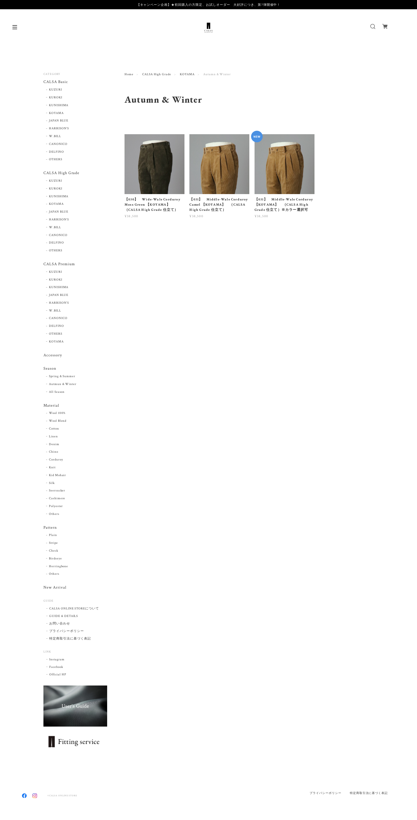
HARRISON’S (59, 128)
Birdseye (55, 559)
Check (53, 551)
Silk (52, 483)
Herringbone (58, 566)
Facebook (56, 667)
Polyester (56, 506)
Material (51, 405)
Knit (52, 467)
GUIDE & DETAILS (63, 616)
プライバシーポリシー (66, 631)
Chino (53, 452)
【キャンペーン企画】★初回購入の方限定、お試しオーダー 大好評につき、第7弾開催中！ (209, 4)
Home (129, 74)
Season (49, 368)
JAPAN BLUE (59, 121)
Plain (53, 535)
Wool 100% (57, 413)
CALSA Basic (55, 82)
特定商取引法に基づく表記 (70, 639)
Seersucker (57, 491)
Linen (53, 436)
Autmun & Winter (62, 384)
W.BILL (55, 136)
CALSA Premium (59, 264)
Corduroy (56, 460)
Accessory (52, 355)
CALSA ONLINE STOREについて (74, 609)
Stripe (53, 543)
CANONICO (58, 144)
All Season (57, 392)
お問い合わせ (59, 624)
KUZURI (55, 90)
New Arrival (54, 587)
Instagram (57, 659)
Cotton (54, 429)
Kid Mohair (57, 475)
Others (54, 514)
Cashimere (57, 498)
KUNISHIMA (59, 105)
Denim (54, 444)
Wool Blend (58, 421)
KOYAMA (187, 74)
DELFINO (56, 152)
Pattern (50, 527)
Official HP (57, 674)
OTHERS (55, 159)
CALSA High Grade (156, 74)
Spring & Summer (62, 376)
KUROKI (55, 97)
